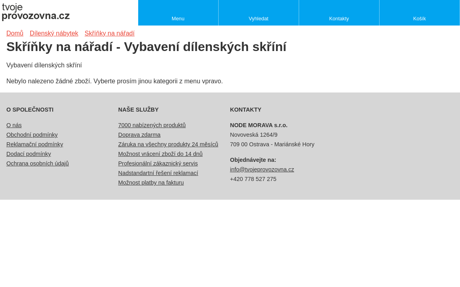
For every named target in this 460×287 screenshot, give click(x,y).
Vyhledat (258, 19)
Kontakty (339, 19)
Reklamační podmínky (34, 144)
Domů (14, 33)
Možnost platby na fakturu (151, 182)
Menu (178, 19)
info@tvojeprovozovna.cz (262, 169)
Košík (419, 19)
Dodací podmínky (28, 154)
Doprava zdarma (139, 135)
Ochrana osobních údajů (37, 163)
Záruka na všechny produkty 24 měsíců (168, 144)
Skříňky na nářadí (110, 33)
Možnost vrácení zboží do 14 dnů (160, 154)
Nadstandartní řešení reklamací (158, 173)
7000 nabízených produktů (152, 125)
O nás (14, 125)
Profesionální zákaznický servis (158, 163)
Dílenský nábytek (54, 33)
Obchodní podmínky (32, 135)
